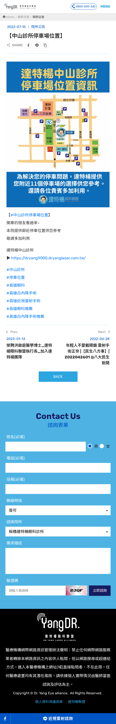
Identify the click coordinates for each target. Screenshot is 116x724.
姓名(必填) (15, 437)
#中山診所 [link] (15, 269)
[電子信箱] (58, 489)
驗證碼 (12, 580)
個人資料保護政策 (49, 702)
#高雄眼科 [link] (15, 285)
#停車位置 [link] (15, 277)
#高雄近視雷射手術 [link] (23, 301)
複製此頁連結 (45, 45)
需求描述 (14, 543)
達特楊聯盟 (76, 702)
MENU (105, 6)
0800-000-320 (83, 6)
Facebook (5, 718)
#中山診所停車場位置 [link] (29, 215)
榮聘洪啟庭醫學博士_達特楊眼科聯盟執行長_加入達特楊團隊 (29, 348)
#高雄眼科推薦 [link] (19, 308)
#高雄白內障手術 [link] (21, 293)
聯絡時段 (14, 500)
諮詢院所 (14, 522)
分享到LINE (37, 45)
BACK (58, 376)
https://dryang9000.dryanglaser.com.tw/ (48, 258)
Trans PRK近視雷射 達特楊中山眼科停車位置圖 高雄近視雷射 (20, 6)
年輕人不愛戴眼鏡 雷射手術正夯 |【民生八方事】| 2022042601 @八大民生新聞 (87, 350)
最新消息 (23, 17)
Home (10, 17)
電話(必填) (15, 458)
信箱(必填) (15, 479)
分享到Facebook (28, 45)
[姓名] (45, 446)
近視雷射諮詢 (60, 718)
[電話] (58, 468)
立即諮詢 (100, 590)
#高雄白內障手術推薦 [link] (25, 316)
